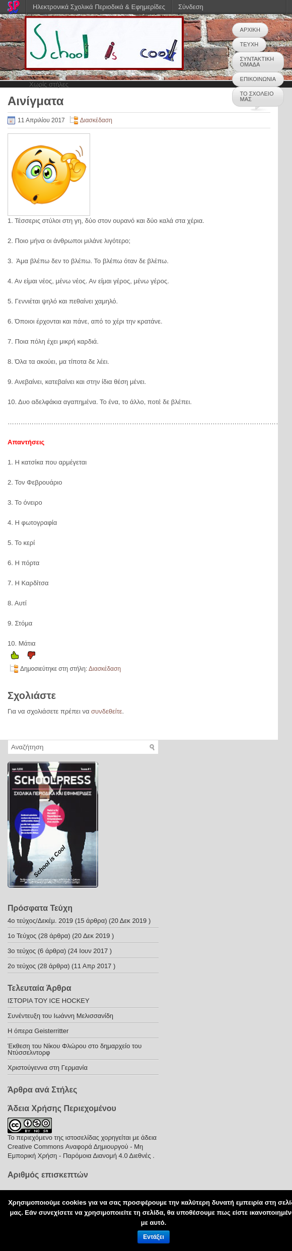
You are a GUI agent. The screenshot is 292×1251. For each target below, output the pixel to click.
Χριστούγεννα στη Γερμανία (48, 1067)
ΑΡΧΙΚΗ (250, 30)
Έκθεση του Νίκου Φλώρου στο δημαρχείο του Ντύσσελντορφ (74, 1049)
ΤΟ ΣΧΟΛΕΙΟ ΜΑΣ (257, 96)
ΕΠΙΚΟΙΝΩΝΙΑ (258, 79)
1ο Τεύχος (22, 936)
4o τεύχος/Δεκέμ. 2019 (40, 920)
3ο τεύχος (22, 951)
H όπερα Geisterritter (38, 1031)
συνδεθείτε (106, 711)
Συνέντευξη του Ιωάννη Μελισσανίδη (60, 1016)
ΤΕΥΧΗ (249, 44)
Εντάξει (153, 1236)
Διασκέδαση (96, 120)
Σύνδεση (190, 7)
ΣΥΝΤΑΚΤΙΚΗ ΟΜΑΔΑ (257, 61)
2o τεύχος (22, 966)
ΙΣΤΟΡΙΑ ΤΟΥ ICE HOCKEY (49, 1000)
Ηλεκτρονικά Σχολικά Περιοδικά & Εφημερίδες (99, 7)
